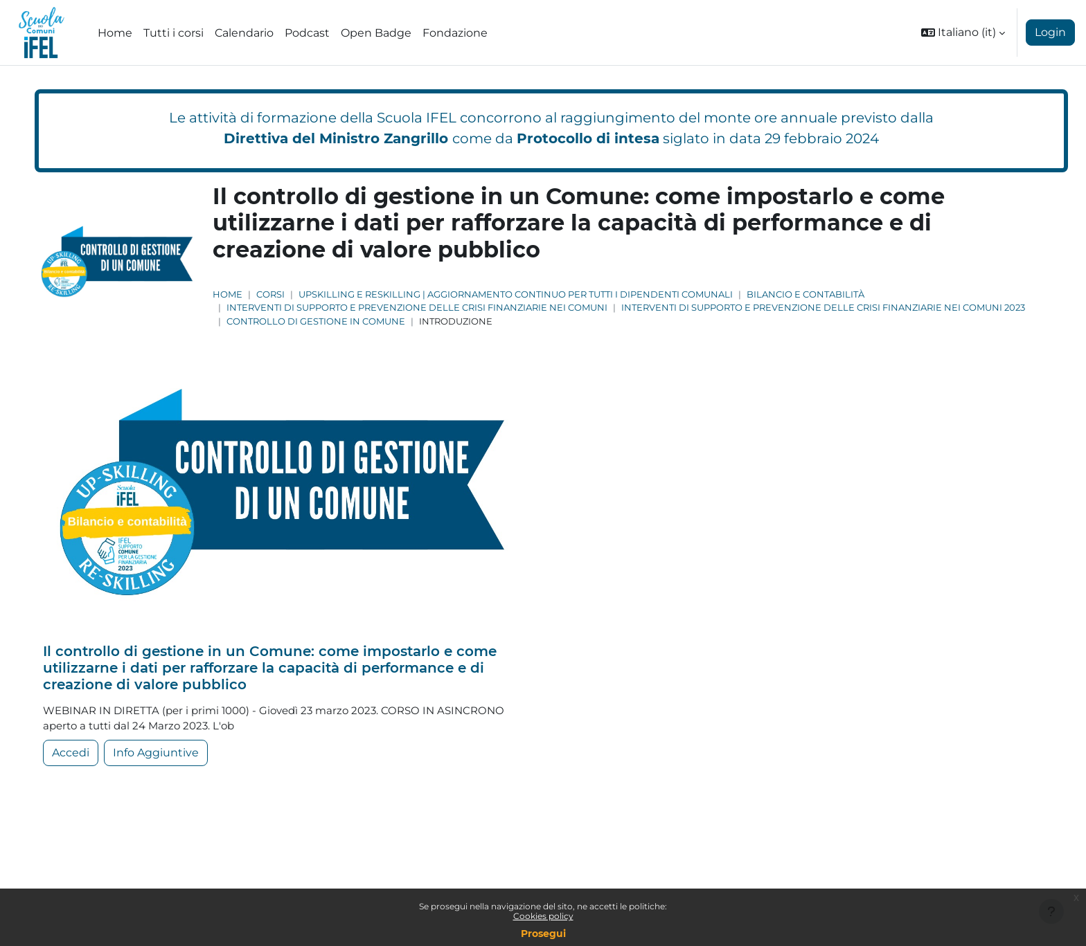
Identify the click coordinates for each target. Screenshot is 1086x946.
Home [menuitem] (115, 32)
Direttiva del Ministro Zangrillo (336, 138)
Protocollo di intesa (588, 138)
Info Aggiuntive (156, 755)
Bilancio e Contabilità (805, 294)
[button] (963, 32)
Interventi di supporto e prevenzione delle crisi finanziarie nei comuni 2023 (823, 307)
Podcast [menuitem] (307, 32)
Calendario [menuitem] (244, 32)
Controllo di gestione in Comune (315, 321)
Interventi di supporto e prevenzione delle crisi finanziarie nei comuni (416, 307)
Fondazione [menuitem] (455, 32)
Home (227, 294)
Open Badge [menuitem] (376, 32)
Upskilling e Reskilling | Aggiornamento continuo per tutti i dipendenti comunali (516, 294)
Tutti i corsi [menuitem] (173, 32)
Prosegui (543, 933)
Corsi (270, 294)
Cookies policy (543, 916)
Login (1050, 32)
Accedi (70, 755)
